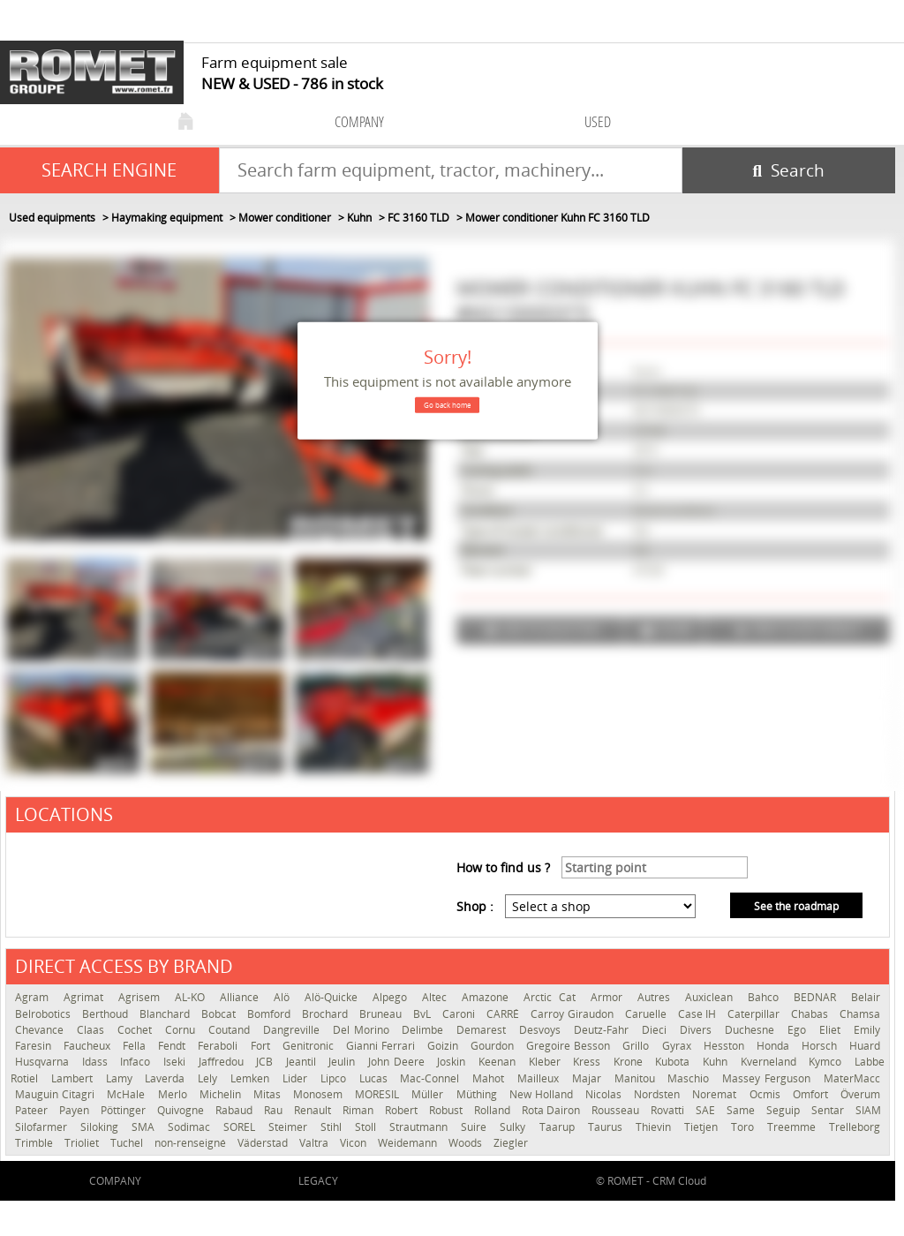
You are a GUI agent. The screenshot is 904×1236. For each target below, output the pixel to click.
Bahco (766, 997)
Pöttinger (124, 1110)
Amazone (488, 997)
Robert (402, 1110)
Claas (93, 1029)
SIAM (868, 1110)
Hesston (726, 1045)
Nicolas (605, 1094)
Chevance (41, 1029)
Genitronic (309, 1045)
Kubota (674, 1061)
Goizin (444, 1045)
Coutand (231, 1029)
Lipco (335, 1078)
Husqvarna (44, 1061)
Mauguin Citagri (56, 1094)
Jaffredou (223, 1061)
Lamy (121, 1078)
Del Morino (363, 1029)
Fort (262, 1045)
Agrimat (86, 997)
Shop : (474, 906)
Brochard (326, 1013)
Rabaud (235, 1110)
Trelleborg (854, 1126)
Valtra (315, 1142)
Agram (35, 997)
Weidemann (409, 1142)
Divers (698, 1029)
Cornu (182, 1029)
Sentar (829, 1110)
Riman (359, 1110)
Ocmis (767, 1094)
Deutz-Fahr (603, 1029)
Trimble (35, 1142)
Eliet (832, 1029)
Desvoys (542, 1029)
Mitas (268, 1094)
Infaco (137, 1061)
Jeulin (343, 1061)
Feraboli (219, 1045)
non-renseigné (191, 1142)
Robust (447, 1110)
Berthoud (106, 1013)
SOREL (241, 1126)
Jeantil (303, 1061)
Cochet (136, 1029)
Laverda (167, 1078)
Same (742, 1110)
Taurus (607, 1126)
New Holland (542, 1094)
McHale (127, 1094)
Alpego (393, 997)
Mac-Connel (431, 1078)
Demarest (483, 1029)
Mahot (490, 1078)
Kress (589, 1061)
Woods (466, 1142)
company (359, 121)
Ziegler (510, 1142)
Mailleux (540, 1078)
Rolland (493, 1110)
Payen (75, 1110)
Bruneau (381, 1013)
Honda (775, 1045)
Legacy (318, 1180)
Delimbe (425, 1029)
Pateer (32, 1110)
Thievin (655, 1126)
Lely (210, 1078)
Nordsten (658, 1094)
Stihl (333, 1126)
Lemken (252, 1078)
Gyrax (678, 1045)
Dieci (656, 1029)
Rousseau (616, 1110)
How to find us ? (503, 867)
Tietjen (703, 1126)
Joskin (453, 1061)
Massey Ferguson (768, 1078)
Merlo (174, 1094)
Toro (744, 1126)
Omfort (812, 1094)
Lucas (375, 1078)
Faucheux (89, 1045)
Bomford (270, 1013)
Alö (285, 997)
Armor (610, 997)
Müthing (478, 1094)
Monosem (319, 1094)
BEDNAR (818, 997)
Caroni (460, 1013)
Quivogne (182, 1110)
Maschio (690, 1078)
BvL (423, 1013)
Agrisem (142, 997)
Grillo (637, 1045)
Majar (589, 1078)
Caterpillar (754, 1013)
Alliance (242, 997)
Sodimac (191, 1126)
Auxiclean (712, 997)
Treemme (793, 1126)
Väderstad (263, 1142)
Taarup (559, 1126)
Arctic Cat (552, 997)
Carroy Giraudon (573, 1013)
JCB (266, 1061)
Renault (314, 1110)
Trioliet (83, 1142)
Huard (864, 1045)
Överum (860, 1094)
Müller (429, 1094)
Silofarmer (43, 1126)
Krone (630, 1061)
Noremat (716, 1094)
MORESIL (379, 1094)
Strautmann (420, 1126)
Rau (274, 1110)
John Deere (398, 1061)
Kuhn (717, 1061)
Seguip (784, 1110)
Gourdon (494, 1045)
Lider (297, 1078)
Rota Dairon (552, 1110)
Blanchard (165, 1013)
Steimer (290, 1126)
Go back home (447, 405)
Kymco (827, 1061)
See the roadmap (796, 906)
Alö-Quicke (334, 997)
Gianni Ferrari (382, 1045)
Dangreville (293, 1029)
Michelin (222, 1094)
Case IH (698, 1013)
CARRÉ (504, 1013)
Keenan (499, 1061)
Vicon (354, 1142)
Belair (865, 997)
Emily (867, 1029)
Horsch (821, 1045)
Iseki (176, 1061)
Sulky (515, 1126)
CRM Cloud (679, 1180)
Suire (476, 1126)
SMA (145, 1126)
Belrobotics (44, 1013)
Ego (798, 1029)
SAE (707, 1110)
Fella (136, 1045)
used (597, 121)
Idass (97, 1061)
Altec (437, 997)
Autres (656, 997)
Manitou (636, 1078)
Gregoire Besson (570, 1045)
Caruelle (647, 1013)
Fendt (173, 1045)
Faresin (35, 1045)
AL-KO (193, 997)
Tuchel (128, 1142)
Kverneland (771, 1061)
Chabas (811, 1013)
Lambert (74, 1078)
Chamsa (860, 1013)
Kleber (547, 1061)
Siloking (101, 1126)
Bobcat (219, 1013)
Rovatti (669, 1110)
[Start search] (788, 170)
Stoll (367, 1126)
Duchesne (752, 1029)
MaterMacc (852, 1078)
